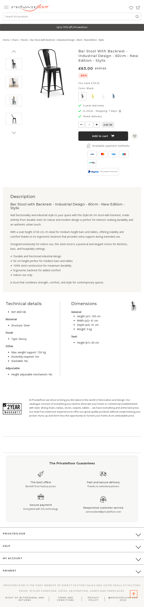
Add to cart (103, 136)
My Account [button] (12, 558)
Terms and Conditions (65, 599)
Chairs (15, 40)
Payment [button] (9, 570)
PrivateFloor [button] (14, 533)
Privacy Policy (93, 599)
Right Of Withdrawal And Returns (24, 599)
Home (6, 40)
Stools (24, 40)
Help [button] (6, 546)
